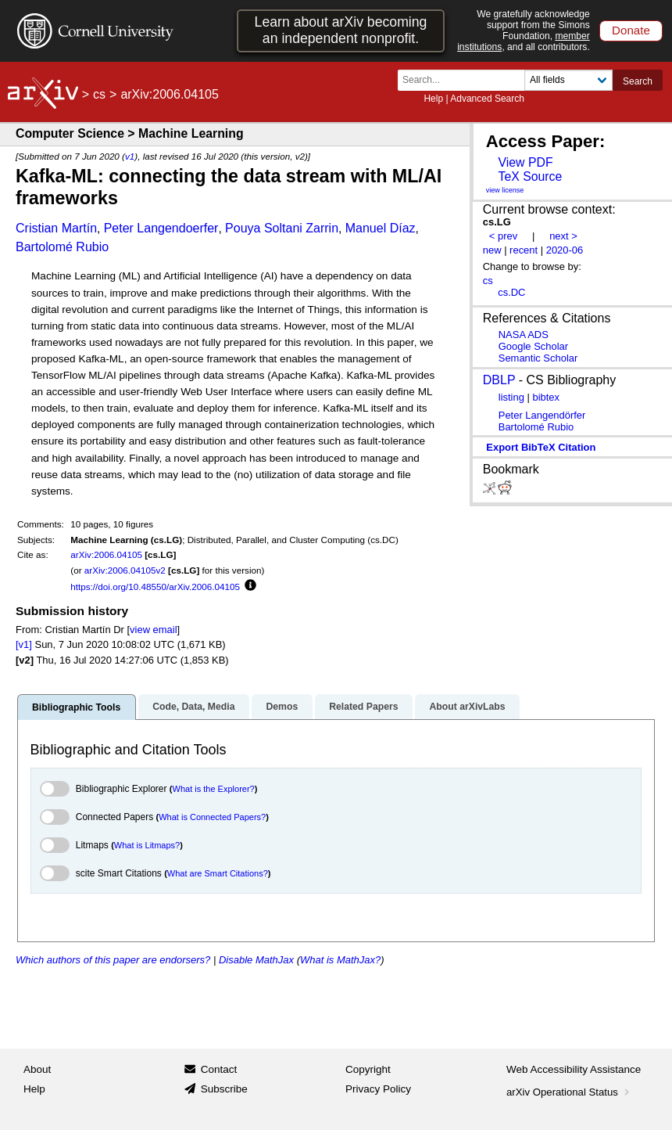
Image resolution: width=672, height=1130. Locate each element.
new (492, 250)
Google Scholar (533, 346)
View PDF (525, 162)
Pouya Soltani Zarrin (281, 228)
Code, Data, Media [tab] (193, 706)
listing (511, 397)
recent (523, 250)
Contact (219, 1069)
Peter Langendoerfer (161, 228)
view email (153, 629)
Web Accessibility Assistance (573, 1069)
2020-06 (565, 250)
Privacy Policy (378, 1089)
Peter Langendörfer (542, 415)
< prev (503, 236)
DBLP (499, 380)
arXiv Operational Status (569, 1092)
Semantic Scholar (538, 358)
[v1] (24, 644)
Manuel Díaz (380, 228)
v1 (129, 156)
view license (505, 190)
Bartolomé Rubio (62, 247)
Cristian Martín (56, 228)
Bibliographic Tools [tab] (76, 707)
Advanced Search (487, 98)
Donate (631, 30)
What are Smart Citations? (217, 873)
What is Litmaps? (147, 845)
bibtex (545, 397)
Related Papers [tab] (363, 706)
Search (637, 81)
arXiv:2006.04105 (106, 554)
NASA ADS (524, 334)
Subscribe (224, 1089)
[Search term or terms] (466, 80)
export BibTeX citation (540, 447)
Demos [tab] (282, 706)
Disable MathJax (256, 960)
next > (563, 236)
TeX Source (530, 176)
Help (433, 98)
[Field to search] (568, 80)
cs (99, 94)
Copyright (368, 1069)
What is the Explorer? (214, 789)
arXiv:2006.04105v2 (125, 570)
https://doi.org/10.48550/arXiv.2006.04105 (155, 586)
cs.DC (511, 292)
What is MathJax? (340, 960)
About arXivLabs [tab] (467, 706)
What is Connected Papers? (212, 817)
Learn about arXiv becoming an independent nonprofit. (341, 30)
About (37, 1069)
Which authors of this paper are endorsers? (113, 960)
